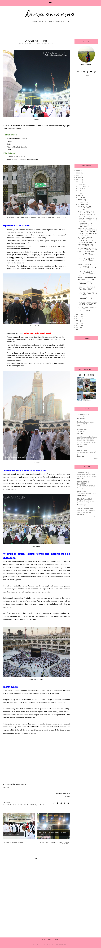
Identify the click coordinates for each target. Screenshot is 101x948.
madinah (10, 805)
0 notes (6, 803)
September (83, 186)
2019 (78, 180)
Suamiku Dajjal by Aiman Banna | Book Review (88, 293)
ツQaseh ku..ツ (83, 414)
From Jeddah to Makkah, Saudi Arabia (85, 298)
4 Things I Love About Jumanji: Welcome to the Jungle (87, 303)
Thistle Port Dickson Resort (86, 493)
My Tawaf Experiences (88, 279)
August (81, 188)
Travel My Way (83, 472)
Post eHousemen (85, 216)
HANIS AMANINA (50, 15)
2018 (78, 182)
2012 (78, 325)
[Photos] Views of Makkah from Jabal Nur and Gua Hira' (87, 230)
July (80, 190)
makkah (19, 805)
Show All (96, 458)
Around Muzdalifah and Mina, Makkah (87, 241)
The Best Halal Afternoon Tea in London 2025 (86, 502)
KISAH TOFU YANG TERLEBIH (87, 486)
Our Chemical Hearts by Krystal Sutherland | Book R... (87, 266)
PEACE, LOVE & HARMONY (83, 483)
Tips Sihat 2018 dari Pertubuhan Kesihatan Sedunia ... (87, 254)
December (82, 184)
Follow (86, 75)
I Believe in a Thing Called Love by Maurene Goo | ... (86, 288)
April (80, 197)
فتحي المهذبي (81, 431)
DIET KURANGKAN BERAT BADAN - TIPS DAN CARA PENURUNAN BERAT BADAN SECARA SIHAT (86, 441)
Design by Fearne (60, 944)
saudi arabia (30, 805)
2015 (78, 318)
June (80, 193)
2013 (78, 323)
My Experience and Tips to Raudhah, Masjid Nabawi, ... (86, 213)
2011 (78, 327)
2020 (78, 177)
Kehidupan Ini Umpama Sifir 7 (87, 453)
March (81, 200)
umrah (40, 805)
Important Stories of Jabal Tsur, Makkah (87, 249)
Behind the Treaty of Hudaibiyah (87, 234)
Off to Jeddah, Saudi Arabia (87, 307)
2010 (78, 330)
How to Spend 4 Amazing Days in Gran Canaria (86, 511)
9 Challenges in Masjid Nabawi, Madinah (85, 225)
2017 (78, 314)
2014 (78, 321)
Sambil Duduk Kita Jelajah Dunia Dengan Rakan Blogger (87, 475)
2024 (78, 171)
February (82, 202)
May (79, 195)
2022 (78, 173)
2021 (78, 175)
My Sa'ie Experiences (13, 834)
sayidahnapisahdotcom (87, 437)
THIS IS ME (81, 416)
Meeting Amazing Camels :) (85, 238)
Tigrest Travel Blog (85, 508)
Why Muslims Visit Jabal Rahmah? (86, 245)
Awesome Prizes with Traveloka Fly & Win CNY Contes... (88, 220)
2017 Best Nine (84, 310)
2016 (78, 316)
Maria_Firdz (82, 450)
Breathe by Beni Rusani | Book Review (85, 208)
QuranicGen (82, 429)
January (81, 204)
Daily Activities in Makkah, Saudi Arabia (86, 283)
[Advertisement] (50, 29)
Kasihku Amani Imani (85, 422)
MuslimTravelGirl (84, 499)
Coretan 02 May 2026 (84, 424)
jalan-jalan (81, 491)
